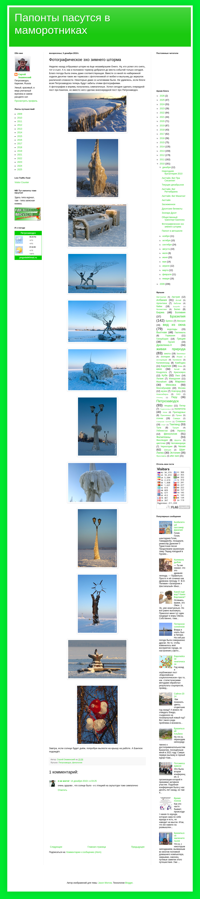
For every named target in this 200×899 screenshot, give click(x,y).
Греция (181, 338)
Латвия (159, 378)
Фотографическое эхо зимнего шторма (173, 225)
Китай (176, 369)
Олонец (159, 397)
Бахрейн (176, 306)
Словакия (180, 421)
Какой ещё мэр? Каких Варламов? (179, 594)
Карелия (166, 365)
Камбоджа (180, 363)
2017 (19, 143)
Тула (158, 427)
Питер (182, 405)
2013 (19, 129)
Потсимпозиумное (179, 764)
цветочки (160, 443)
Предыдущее (138, 847)
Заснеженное (168, 204)
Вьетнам (161, 332)
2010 (19, 118)
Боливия (180, 312)
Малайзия (161, 381)
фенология (77, 762)
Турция (175, 428)
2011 (19, 121)
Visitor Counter (22, 182)
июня (165, 257)
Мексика (171, 384)
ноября (166, 236)
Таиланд (174, 424)
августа (166, 249)
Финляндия (162, 440)
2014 (19, 132)
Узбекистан (162, 430)
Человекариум (178, 443)
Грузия (171, 342)
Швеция (167, 450)
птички (159, 418)
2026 (162, 96)
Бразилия (177, 316)
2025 (19, 169)
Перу (174, 397)
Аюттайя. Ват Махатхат (173, 196)
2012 (19, 125)
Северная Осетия (163, 422)
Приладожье (179, 412)
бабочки (177, 303)
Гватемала (180, 332)
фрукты (177, 440)
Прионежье (165, 415)
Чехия (181, 446)
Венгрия (181, 321)
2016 (19, 140)
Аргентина (161, 303)
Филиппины (163, 437)
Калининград (162, 363)
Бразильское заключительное (179, 837)
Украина (181, 430)
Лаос (177, 375)
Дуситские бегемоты (172, 208)
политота (180, 408)
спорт (163, 425)
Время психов (177, 799)
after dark (174, 456)
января (166, 278)
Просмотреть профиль (26, 101)
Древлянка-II (164, 345)
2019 (19, 151)
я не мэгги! (63, 781)
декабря (166, 167)
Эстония (175, 452)
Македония (174, 378)
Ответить (62, 790)
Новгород (176, 391)
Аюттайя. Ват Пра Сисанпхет (171, 179)
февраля (167, 274)
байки (159, 306)
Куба (164, 375)
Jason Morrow (105, 883)
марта (165, 270)
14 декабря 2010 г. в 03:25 (84, 781)
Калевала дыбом (179, 561)
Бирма (160, 312)
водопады (172, 329)
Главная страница (97, 847)
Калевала (177, 360)
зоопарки (165, 356)
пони (165, 412)
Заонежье (181, 353)
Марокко (180, 381)
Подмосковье (165, 409)
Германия (170, 335)
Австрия (176, 297)
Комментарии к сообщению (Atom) (83, 852)
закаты (167, 353)
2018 (19, 147)
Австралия (161, 297)
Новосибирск (162, 394)
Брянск (169, 321)
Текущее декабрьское (173, 185)
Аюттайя (166, 200)
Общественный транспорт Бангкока (173, 218)
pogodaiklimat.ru (28, 257)
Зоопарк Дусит (169, 213)
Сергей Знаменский (24, 76)
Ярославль (161, 456)
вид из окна (174, 325)
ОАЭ (178, 394)
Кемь (180, 366)
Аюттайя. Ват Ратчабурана (170, 190)
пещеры (168, 405)
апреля (166, 266)
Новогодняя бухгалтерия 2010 (172, 172)
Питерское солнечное (179, 625)
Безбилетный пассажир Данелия (179, 526)
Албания (161, 300)
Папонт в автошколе (172, 231)
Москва (181, 388)
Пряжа (179, 415)
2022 (19, 158)
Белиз (177, 309)
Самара (176, 418)
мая (164, 261)
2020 (162, 121)
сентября (167, 244)
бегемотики (161, 309)
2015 (19, 136)
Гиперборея (162, 339)
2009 (19, 114)
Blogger (129, 883)
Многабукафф (163, 388)
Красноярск (179, 372)
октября (166, 240)
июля (165, 253)
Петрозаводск (65, 762)
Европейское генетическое (179, 660)
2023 (19, 162)
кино (159, 369)
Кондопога (161, 372)
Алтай (178, 300)
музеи (164, 391)
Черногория (166, 446)
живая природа (170, 349)
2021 (19, 154)
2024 (19, 166)
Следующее (56, 847)
